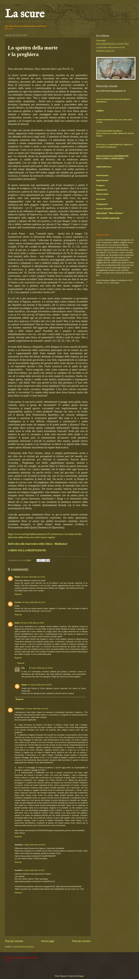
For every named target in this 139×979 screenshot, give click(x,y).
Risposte (20, 663)
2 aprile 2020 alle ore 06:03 (34, 845)
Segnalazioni (101, 190)
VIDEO (99, 111)
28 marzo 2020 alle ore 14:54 (33, 577)
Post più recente (14, 941)
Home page (47, 941)
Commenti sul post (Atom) (23, 947)
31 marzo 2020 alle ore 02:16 (36, 709)
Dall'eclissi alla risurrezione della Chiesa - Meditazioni (37, 543)
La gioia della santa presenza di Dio (110, 47)
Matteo (17, 577)
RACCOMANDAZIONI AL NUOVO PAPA (112, 44)
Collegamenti (102, 204)
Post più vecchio (81, 941)
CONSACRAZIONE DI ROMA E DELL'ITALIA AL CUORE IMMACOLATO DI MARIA (115, 133)
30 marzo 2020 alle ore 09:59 (32, 623)
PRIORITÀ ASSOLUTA (105, 51)
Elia (23, 668)
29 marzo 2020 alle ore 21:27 (34, 602)
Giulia (17, 623)
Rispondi (18, 594)
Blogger (81, 976)
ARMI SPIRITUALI (103, 167)
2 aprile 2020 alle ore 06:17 (34, 870)
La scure (25, 14)
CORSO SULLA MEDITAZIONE (27, 550)
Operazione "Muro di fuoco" (110, 213)
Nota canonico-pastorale (107, 218)
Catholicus (19, 709)
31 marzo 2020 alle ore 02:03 (40, 685)
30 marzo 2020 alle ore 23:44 (41, 668)
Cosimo (18, 602)
